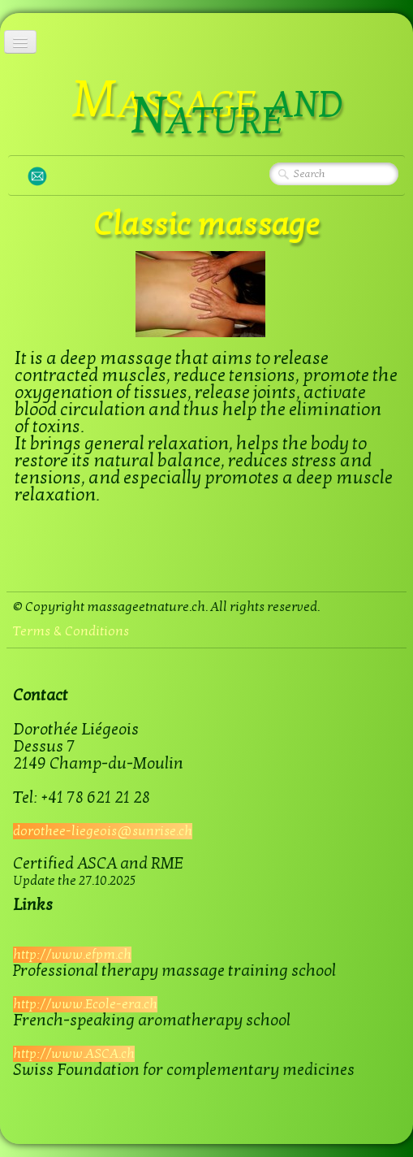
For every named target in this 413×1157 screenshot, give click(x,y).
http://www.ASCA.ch (74, 1054)
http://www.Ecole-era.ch (85, 1004)
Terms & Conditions (71, 631)
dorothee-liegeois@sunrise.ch (102, 831)
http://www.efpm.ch (72, 955)
